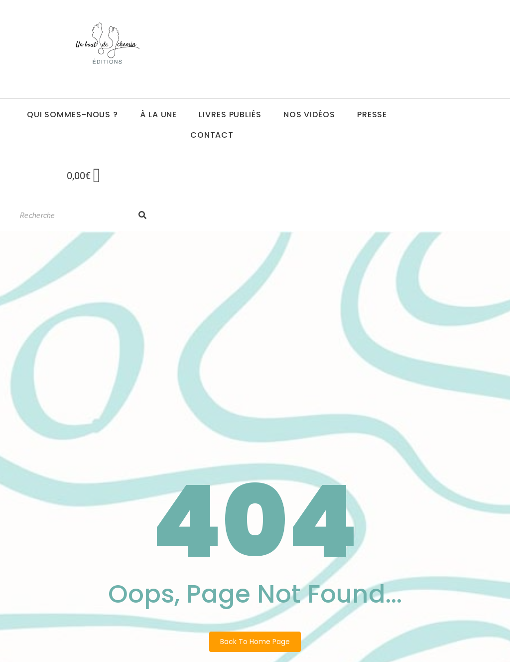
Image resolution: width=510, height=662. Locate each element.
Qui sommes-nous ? (72, 114)
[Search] (74, 216)
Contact (212, 135)
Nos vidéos (309, 114)
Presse (372, 114)
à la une (158, 114)
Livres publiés (230, 114)
